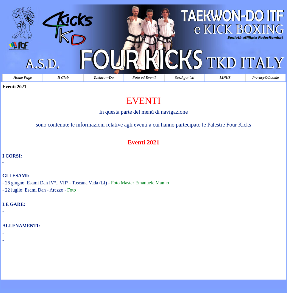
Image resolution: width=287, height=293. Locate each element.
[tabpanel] (143, 185)
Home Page (22, 77)
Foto (71, 189)
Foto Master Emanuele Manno (140, 182)
